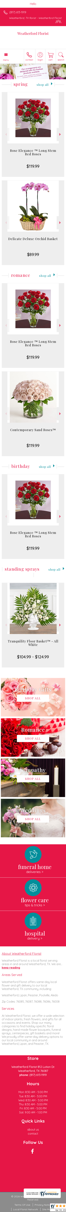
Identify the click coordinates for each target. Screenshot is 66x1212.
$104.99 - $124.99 (33, 656)
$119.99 (33, 166)
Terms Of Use (22, 1204)
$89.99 (33, 254)
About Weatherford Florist (21, 953)
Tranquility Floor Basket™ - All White (33, 643)
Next (60, 134)
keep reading (11, 967)
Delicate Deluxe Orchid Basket (33, 239)
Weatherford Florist (33, 33)
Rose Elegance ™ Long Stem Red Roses (33, 152)
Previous (5, 134)
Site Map (47, 1209)
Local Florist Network (25, 1209)
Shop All (43, 84)
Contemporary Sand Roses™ (33, 430)
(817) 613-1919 (17, 12)
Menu (6, 59)
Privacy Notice (43, 1204)
